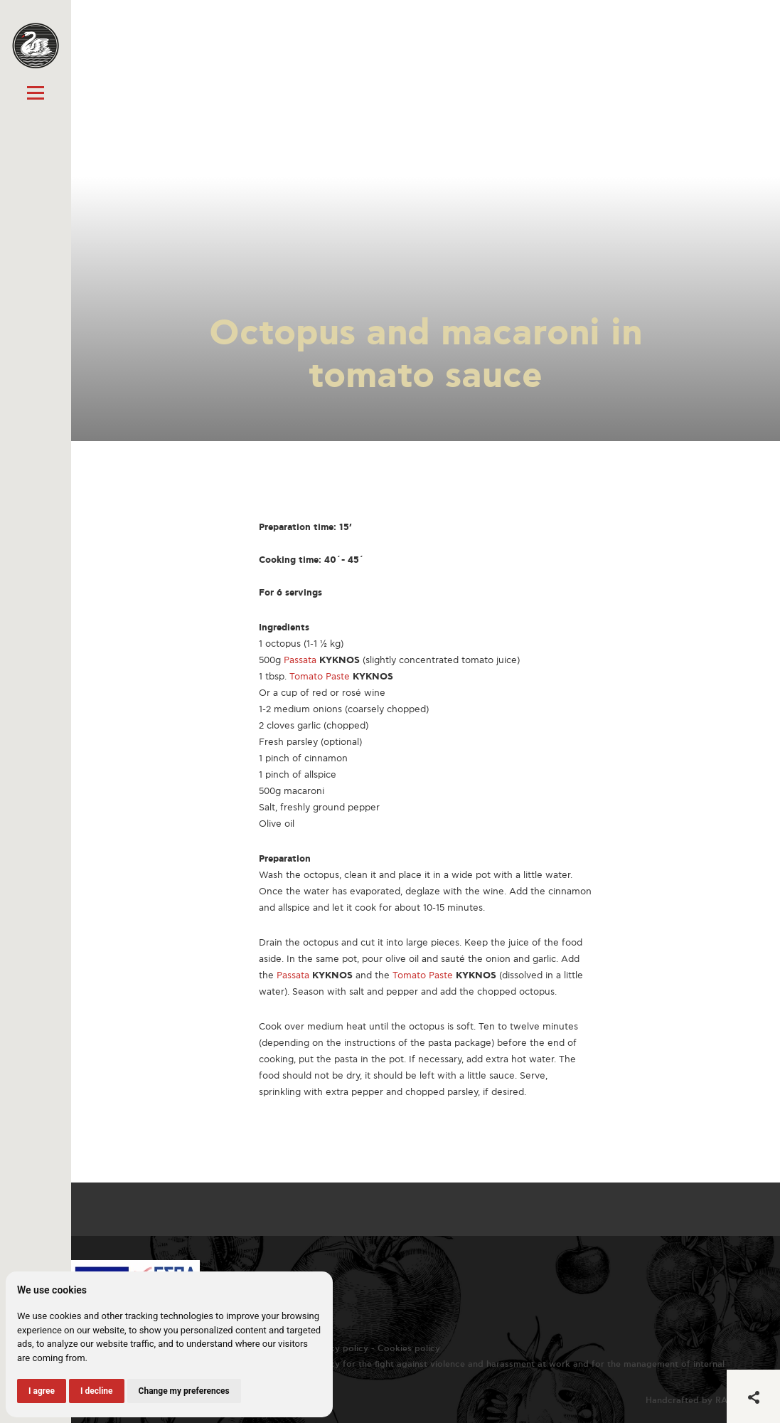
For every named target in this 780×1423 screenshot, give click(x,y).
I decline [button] (96, 1391)
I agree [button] (41, 1391)
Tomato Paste (319, 676)
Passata (300, 660)
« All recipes (119, 24)
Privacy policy (338, 1348)
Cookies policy (409, 1348)
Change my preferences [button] (184, 1391)
